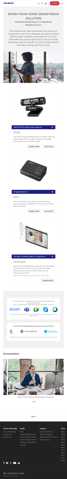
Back (33, 416)
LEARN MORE (34, 146)
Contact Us (7, 434)
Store (63, 437)
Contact (54, 3)
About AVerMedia (9, 432)
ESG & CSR (7, 437)
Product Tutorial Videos (28, 442)
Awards (22, 445)
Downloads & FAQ (46, 432)
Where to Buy (45, 440)
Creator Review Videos (28, 437)
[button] (6, 381)
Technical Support (46, 434)
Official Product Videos (28, 440)
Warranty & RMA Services (49, 437)
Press (22, 432)
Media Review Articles (28, 434)
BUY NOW (49, 146)
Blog (62, 432)
